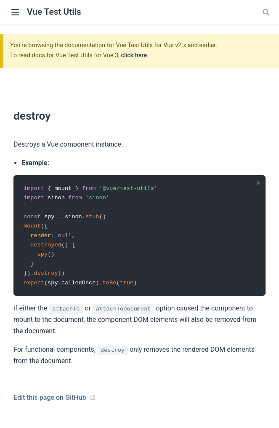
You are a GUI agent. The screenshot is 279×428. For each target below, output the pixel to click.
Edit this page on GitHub (49, 400)
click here (134, 55)
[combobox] (267, 12)
